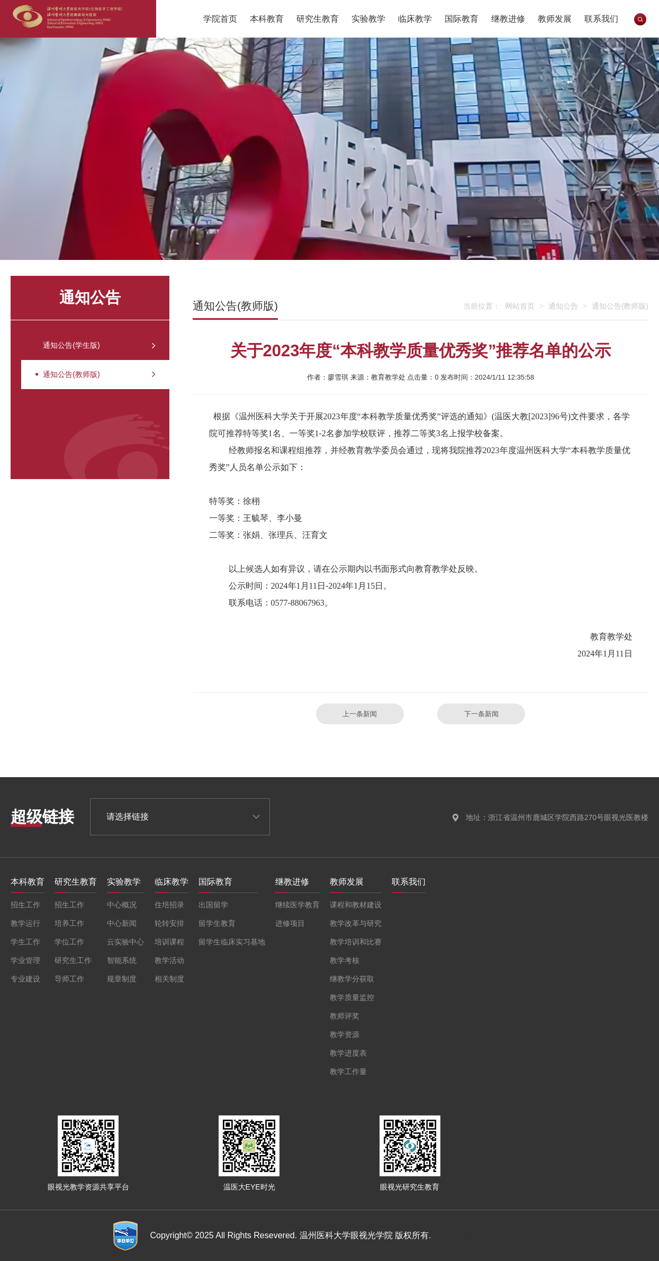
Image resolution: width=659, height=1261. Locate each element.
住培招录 (169, 904)
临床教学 (415, 18)
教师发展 (555, 18)
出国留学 (213, 904)
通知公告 (563, 306)
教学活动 (169, 960)
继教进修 (508, 18)
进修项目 (290, 923)
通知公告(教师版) (85, 385)
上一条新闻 (359, 714)
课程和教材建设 (356, 904)
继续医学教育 (297, 904)
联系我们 (601, 18)
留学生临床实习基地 (231, 942)
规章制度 (122, 979)
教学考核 (344, 960)
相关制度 (169, 979)
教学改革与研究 (356, 923)
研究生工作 (73, 960)
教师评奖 (344, 1016)
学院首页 (220, 18)
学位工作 (69, 942)
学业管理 (25, 960)
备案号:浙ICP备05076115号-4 (490, 1235)
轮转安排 (169, 923)
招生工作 (25, 904)
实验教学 (368, 18)
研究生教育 (317, 18)
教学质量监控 (352, 997)
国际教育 (462, 18)
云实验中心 (125, 942)
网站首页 (520, 306)
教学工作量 (348, 1071)
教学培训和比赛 (356, 942)
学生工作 (25, 942)
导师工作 (69, 979)
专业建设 (25, 979)
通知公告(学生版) (85, 349)
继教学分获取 (352, 979)
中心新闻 (122, 923)
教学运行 (25, 923)
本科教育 (267, 18)
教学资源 (344, 1034)
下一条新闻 (481, 714)
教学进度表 (348, 1053)
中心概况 (122, 904)
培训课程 (169, 942)
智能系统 (122, 960)
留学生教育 (217, 923)
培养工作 (69, 923)
